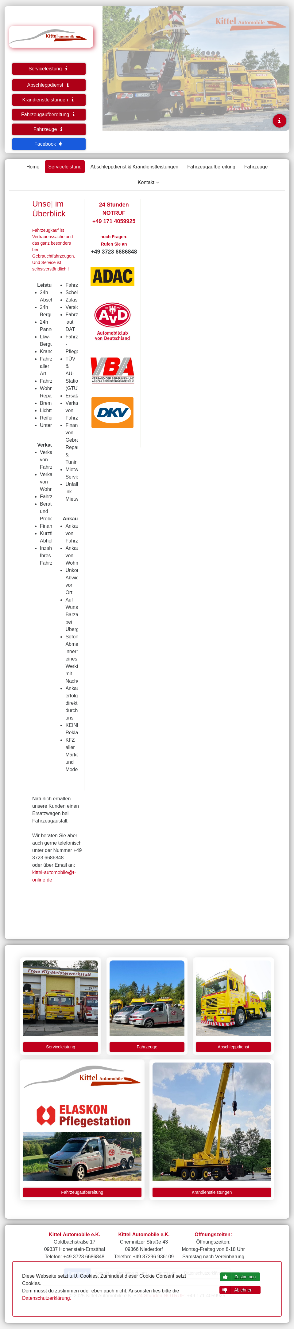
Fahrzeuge (256, 166)
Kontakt (146, 182)
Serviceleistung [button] (49, 68)
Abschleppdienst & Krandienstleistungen (134, 166)
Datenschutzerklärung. (46, 1298)
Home (33, 166)
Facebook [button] (49, 144)
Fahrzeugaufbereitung (211, 166)
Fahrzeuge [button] (49, 129)
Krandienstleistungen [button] (48, 99)
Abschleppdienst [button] (49, 85)
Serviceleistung (65, 166)
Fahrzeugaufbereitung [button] (49, 114)
